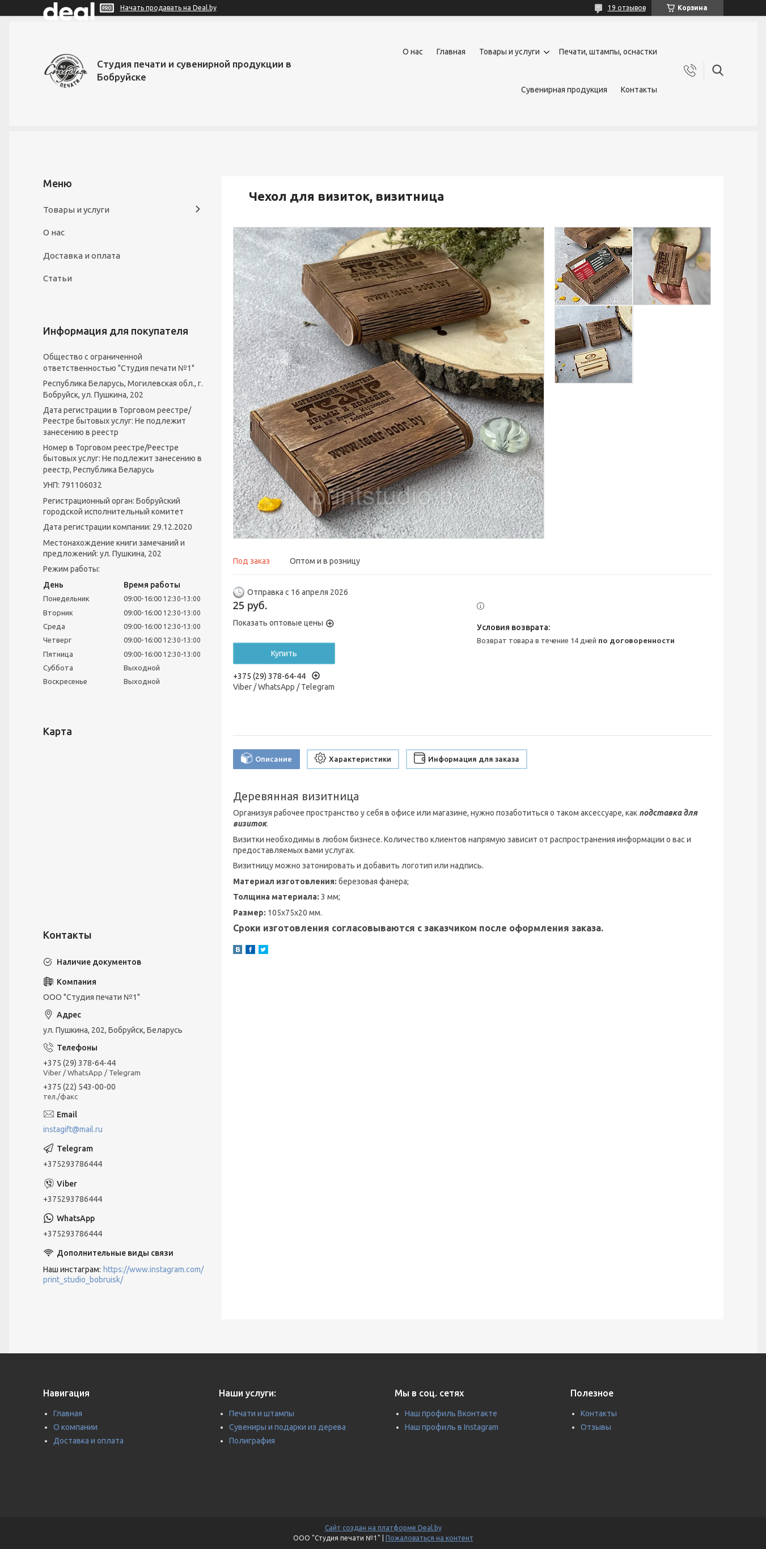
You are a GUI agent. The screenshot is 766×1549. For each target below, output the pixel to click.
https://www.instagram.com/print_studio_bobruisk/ (123, 1275)
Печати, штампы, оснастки (608, 51)
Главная (451, 51)
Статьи (57, 278)
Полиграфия (252, 1440)
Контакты (639, 89)
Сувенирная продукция (564, 89)
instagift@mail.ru (73, 1129)
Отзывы (596, 1427)
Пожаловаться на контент (429, 1538)
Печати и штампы (261, 1413)
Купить (284, 653)
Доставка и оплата (81, 255)
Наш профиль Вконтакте (451, 1413)
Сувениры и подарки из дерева (287, 1427)
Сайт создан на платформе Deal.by (383, 1527)
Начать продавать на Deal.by (168, 7)
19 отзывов (627, 7)
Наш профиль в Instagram (451, 1427)
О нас (413, 51)
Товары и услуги (509, 51)
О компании (75, 1427)
